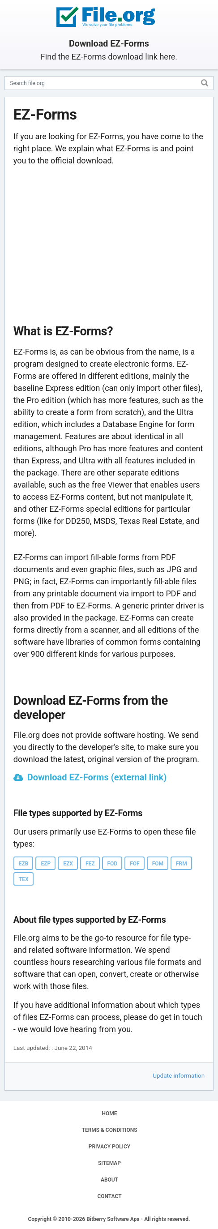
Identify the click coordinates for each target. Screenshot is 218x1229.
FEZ (90, 864)
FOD (112, 864)
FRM (181, 864)
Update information (179, 1075)
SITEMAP (109, 1163)
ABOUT (109, 1180)
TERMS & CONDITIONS (109, 1130)
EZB (24, 864)
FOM (157, 864)
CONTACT (109, 1196)
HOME (109, 1113)
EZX (68, 864)
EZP (46, 864)
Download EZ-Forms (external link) (97, 777)
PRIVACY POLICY (109, 1146)
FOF (134, 864)
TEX (24, 879)
